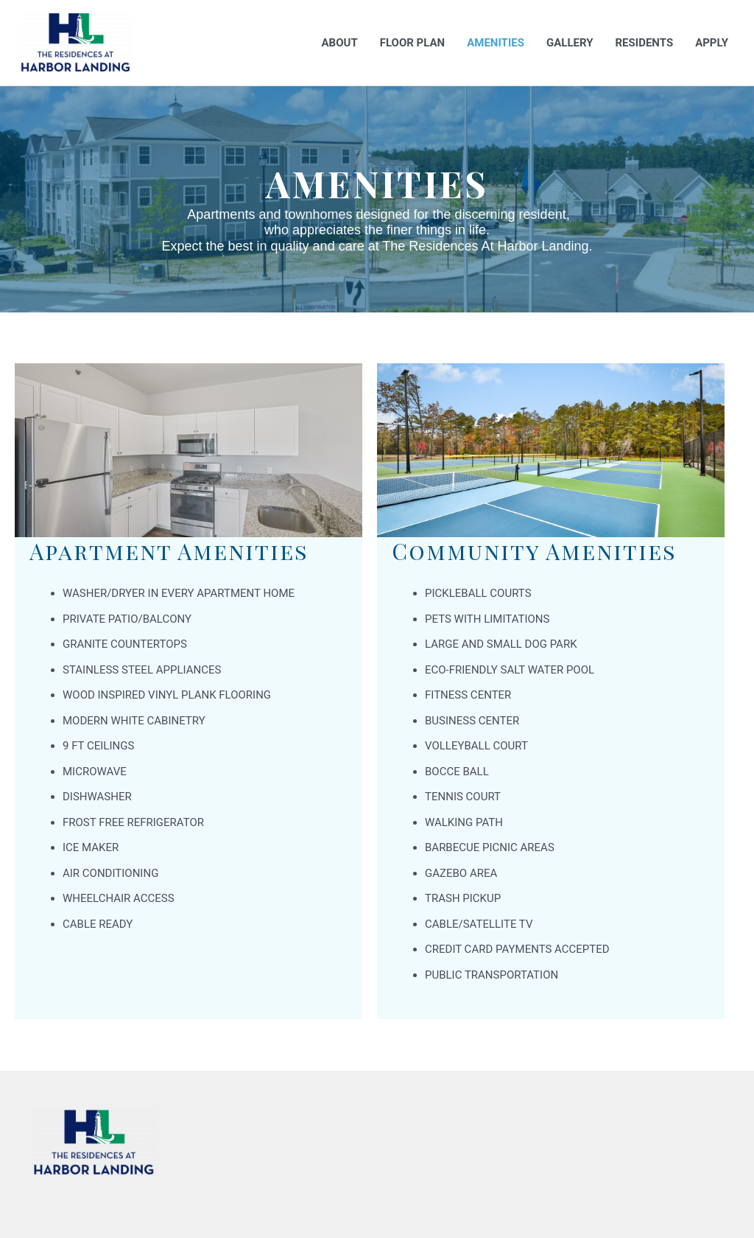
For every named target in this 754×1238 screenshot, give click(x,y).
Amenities (495, 42)
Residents (644, 42)
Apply (711, 42)
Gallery (569, 42)
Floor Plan (412, 42)
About (340, 42)
